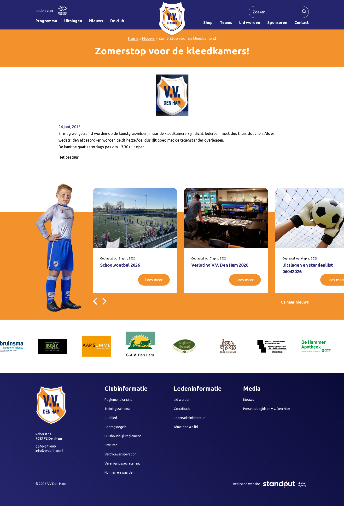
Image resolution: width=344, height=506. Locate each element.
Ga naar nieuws (295, 302)
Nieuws (148, 38)
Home (133, 38)
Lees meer (154, 280)
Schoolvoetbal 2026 (120, 265)
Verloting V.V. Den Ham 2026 (219, 265)
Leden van (44, 10)
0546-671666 (45, 446)
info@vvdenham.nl (49, 451)
